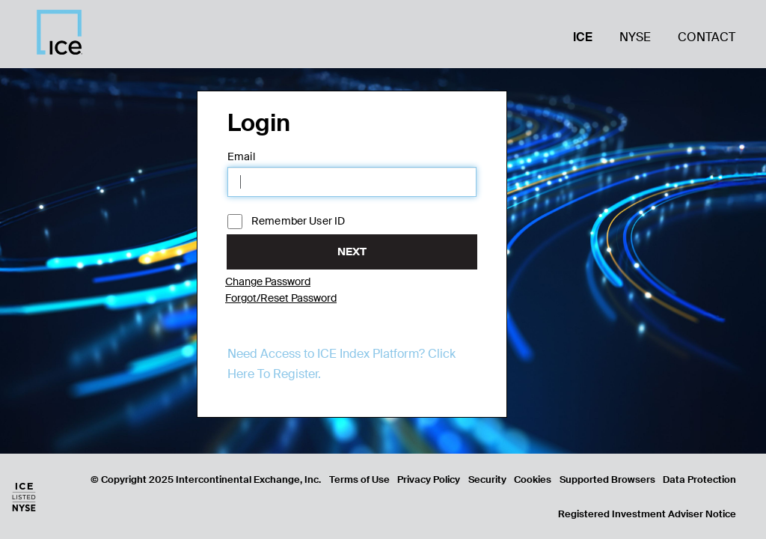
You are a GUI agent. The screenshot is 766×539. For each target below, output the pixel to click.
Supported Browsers (607, 479)
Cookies (532, 479)
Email (241, 156)
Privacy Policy (428, 479)
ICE (582, 37)
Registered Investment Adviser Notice (647, 514)
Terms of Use (359, 479)
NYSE (635, 37)
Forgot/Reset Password (281, 298)
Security (487, 479)
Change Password (267, 281)
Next (352, 251)
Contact (706, 37)
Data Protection (699, 479)
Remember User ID (286, 221)
